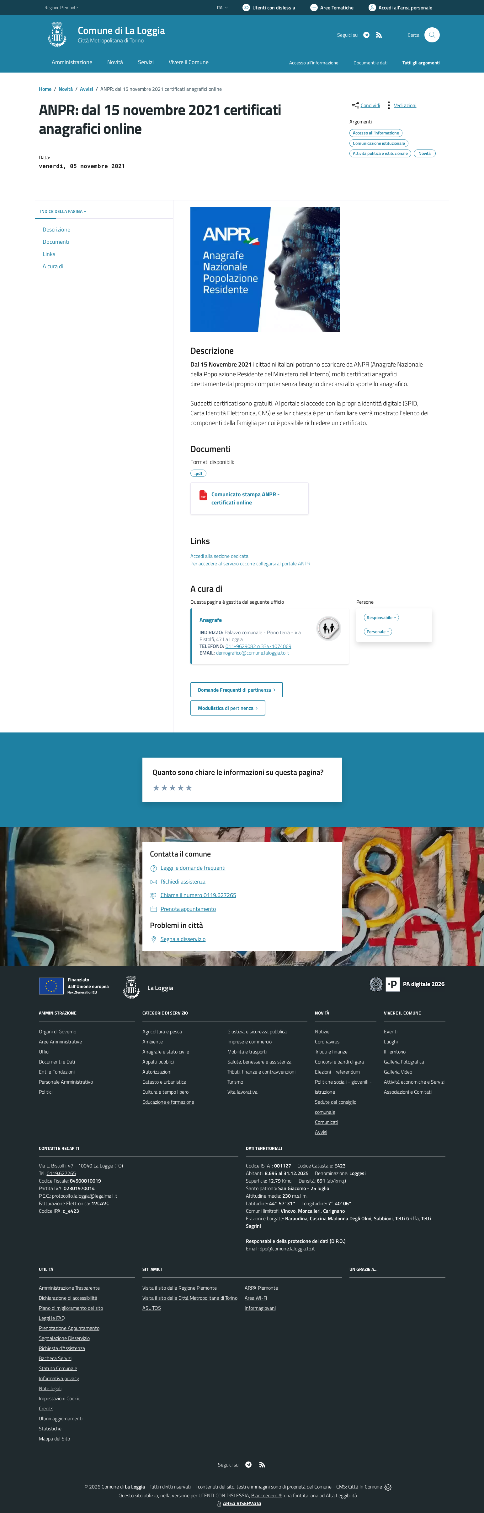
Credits (46, 1408)
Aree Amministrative (60, 1041)
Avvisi (86, 89)
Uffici (44, 1051)
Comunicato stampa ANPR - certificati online (245, 498)
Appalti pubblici (158, 1061)
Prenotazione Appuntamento (69, 1328)
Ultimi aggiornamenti (60, 1418)
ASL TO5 (151, 1308)
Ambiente (152, 1041)
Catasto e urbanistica (164, 1082)
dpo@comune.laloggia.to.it (287, 1248)
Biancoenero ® (266, 1495)
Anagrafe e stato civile (165, 1051)
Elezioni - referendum (337, 1071)
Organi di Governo (57, 1031)
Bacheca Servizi (55, 1358)
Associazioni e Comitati (408, 1092)
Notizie (322, 1031)
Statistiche (50, 1428)
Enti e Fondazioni (57, 1071)
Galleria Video (398, 1071)
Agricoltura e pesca (162, 1031)
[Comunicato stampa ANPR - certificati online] (203, 495)
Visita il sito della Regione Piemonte (179, 1288)
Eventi (390, 1031)
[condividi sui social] (365, 105)
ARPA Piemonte (261, 1288)
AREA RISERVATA (238, 1503)
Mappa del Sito (54, 1438)
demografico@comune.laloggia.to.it (252, 652)
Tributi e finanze (331, 1051)
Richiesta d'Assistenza (62, 1348)
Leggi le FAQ (52, 1318)
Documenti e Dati (57, 1061)
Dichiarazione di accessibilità (68, 1298)
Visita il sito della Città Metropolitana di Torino (189, 1298)
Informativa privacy (59, 1378)
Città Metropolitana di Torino (111, 40)
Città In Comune (365, 1486)
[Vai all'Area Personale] (400, 7)
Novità (66, 89)
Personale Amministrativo (66, 1082)
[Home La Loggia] (105, 35)
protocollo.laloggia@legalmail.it (84, 1196)
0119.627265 (61, 1173)
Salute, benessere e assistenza (259, 1061)
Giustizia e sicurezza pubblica (257, 1031)
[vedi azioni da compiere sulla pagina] (400, 105)
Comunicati (326, 1122)
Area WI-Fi (256, 1298)
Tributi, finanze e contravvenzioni (261, 1071)
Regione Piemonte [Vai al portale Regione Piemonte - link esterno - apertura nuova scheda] (61, 7)
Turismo (235, 1082)
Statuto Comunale (58, 1368)
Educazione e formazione (168, 1102)
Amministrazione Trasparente (69, 1288)
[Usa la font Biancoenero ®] (269, 7)
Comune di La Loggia (121, 30)
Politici (45, 1092)
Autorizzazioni (156, 1071)
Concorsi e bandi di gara (339, 1061)
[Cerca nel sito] (431, 34)
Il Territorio (395, 1051)
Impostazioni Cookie (59, 1398)
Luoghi (391, 1041)
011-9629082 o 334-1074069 (258, 646)
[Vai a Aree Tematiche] (332, 7)
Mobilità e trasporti (247, 1051)
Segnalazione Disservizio (64, 1338)
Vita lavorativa (242, 1092)
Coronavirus (327, 1041)
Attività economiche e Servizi (414, 1082)
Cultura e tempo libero (165, 1092)
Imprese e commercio (249, 1041)
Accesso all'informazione (313, 62)
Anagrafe (210, 620)
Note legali (50, 1388)
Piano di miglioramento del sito (71, 1308)
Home (45, 89)
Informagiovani (260, 1308)
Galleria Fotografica (404, 1061)
